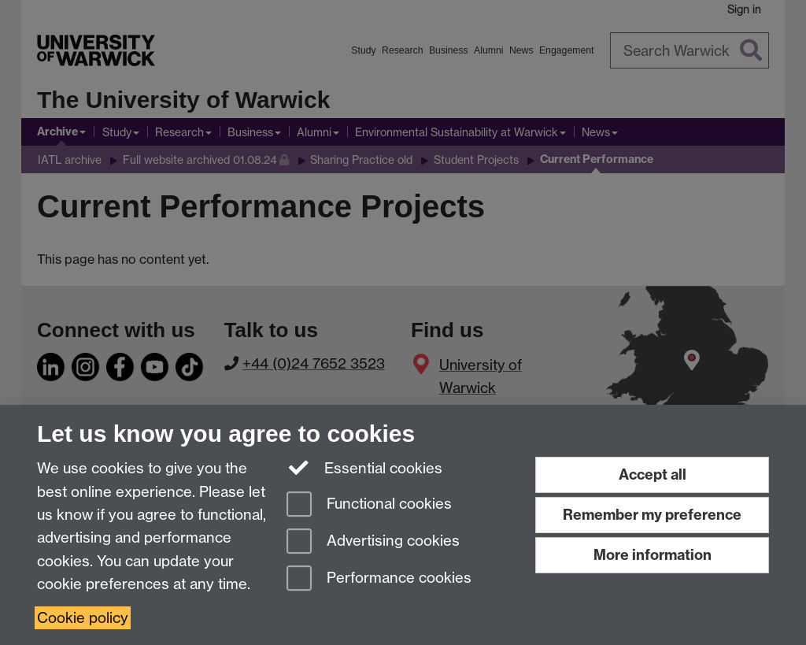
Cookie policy (82, 618)
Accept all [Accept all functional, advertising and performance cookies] (652, 474)
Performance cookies (379, 579)
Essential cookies (365, 467)
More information (652, 555)
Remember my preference (652, 515)
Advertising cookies (373, 542)
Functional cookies (369, 505)
